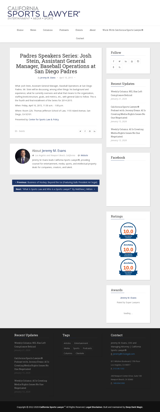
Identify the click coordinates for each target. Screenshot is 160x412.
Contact (80, 38)
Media (67, 348)
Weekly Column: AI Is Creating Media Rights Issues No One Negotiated (127, 133)
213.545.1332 (118, 368)
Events (79, 30)
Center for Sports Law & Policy (44, 119)
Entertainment (81, 343)
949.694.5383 (119, 383)
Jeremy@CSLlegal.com (124, 353)
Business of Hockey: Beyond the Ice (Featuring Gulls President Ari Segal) (55, 182)
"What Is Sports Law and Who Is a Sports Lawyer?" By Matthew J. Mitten (56, 189)
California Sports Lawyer (51, 407)
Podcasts (64, 30)
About (93, 30)
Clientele (80, 353)
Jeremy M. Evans (47, 77)
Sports (76, 348)
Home (20, 30)
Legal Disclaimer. (94, 407)
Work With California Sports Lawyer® (122, 30)
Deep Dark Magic (134, 407)
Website (84, 155)
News (33, 30)
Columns (48, 30)
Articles (67, 343)
